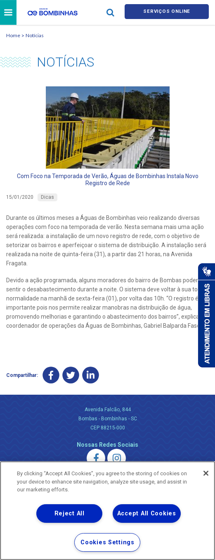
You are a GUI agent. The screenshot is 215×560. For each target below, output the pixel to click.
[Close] (206, 473)
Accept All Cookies (146, 513)
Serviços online (166, 13)
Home (13, 36)
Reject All (69, 513)
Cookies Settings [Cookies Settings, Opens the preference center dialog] (107, 542)
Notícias (35, 36)
